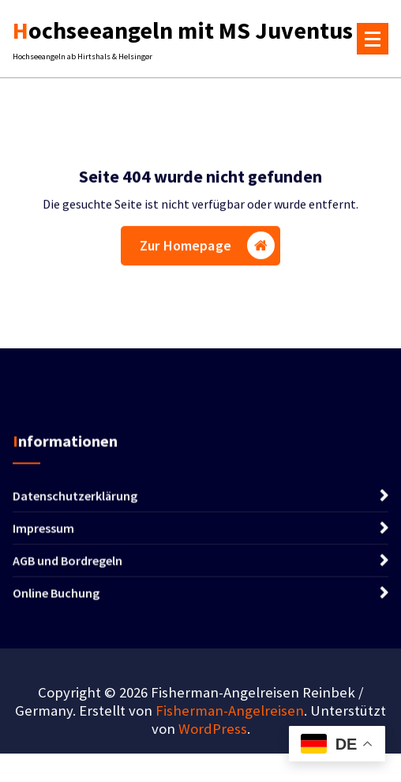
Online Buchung (56, 595)
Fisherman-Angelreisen (230, 710)
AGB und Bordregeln (67, 563)
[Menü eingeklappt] (372, 39)
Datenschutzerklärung (75, 498)
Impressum (43, 531)
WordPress (212, 729)
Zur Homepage (207, 247)
